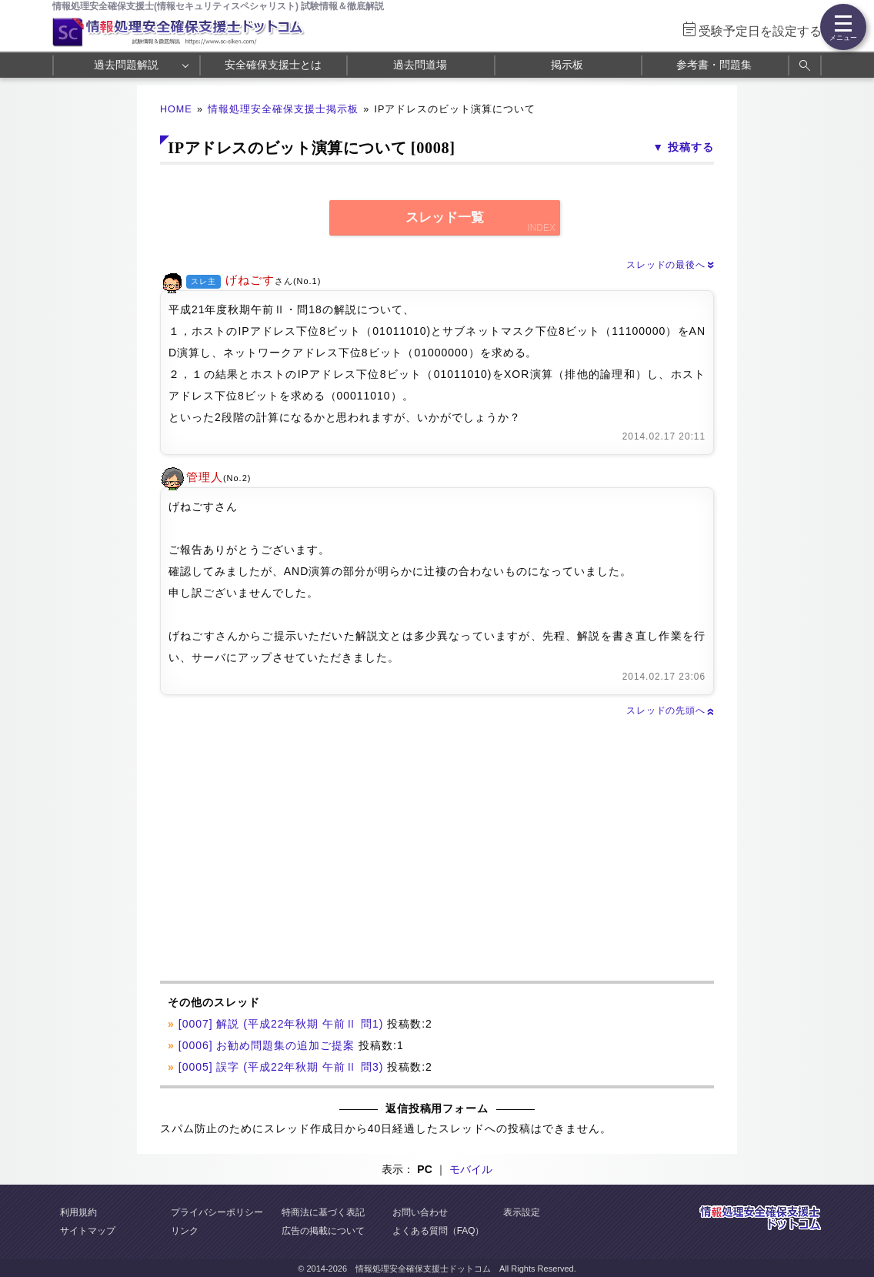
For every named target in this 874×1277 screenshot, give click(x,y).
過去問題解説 (126, 65)
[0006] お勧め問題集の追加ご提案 (266, 1045)
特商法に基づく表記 (323, 1212)
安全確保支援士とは (273, 65)
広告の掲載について (323, 1230)
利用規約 (78, 1212)
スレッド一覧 (444, 217)
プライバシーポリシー (217, 1212)
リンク (184, 1230)
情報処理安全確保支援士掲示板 (283, 109)
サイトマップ (87, 1230)
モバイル (470, 1169)
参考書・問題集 (714, 65)
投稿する (691, 147)
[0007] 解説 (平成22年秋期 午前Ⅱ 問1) (281, 1024)
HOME (176, 109)
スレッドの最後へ (670, 264)
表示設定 (521, 1212)
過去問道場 (420, 65)
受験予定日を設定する (760, 31)
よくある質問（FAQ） (438, 1230)
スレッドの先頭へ (670, 710)
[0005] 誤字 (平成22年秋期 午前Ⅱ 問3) (281, 1067)
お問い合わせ (420, 1212)
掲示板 (567, 65)
